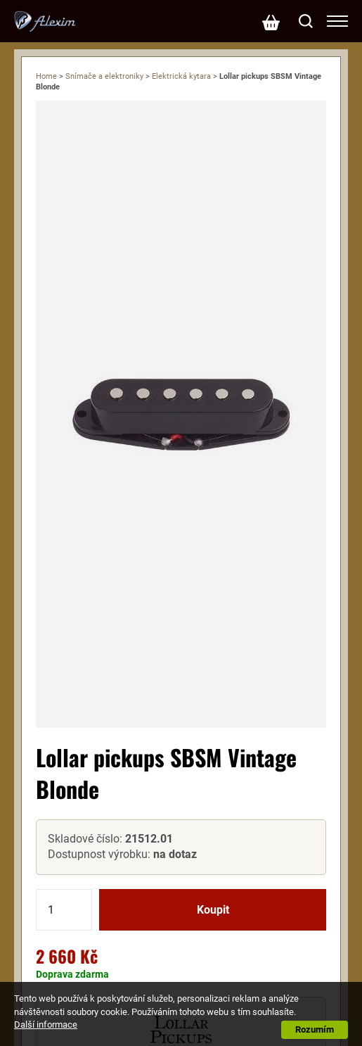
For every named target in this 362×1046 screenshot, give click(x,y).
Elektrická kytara (181, 76)
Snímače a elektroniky (104, 76)
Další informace (45, 1024)
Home (46, 76)
